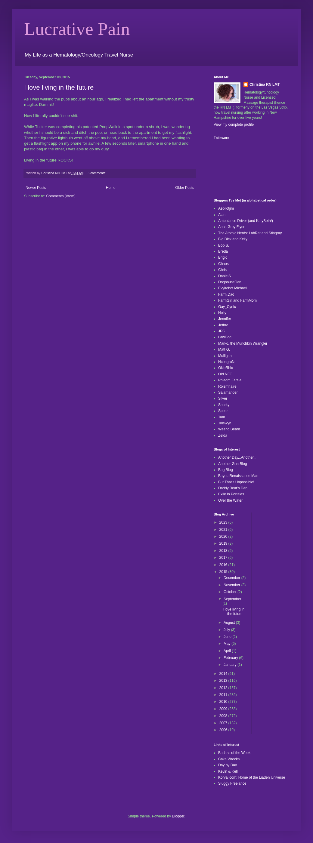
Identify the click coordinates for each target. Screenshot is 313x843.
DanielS (224, 276)
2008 (223, 716)
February (231, 658)
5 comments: (97, 173)
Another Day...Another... (237, 457)
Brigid (223, 257)
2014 (223, 674)
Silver (222, 398)
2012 (223, 688)
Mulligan (225, 356)
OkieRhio (225, 368)
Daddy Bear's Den (232, 488)
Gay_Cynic (227, 307)
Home (111, 188)
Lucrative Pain (77, 29)
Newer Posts (36, 188)
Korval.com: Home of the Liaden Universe (251, 777)
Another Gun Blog (232, 464)
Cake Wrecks (229, 759)
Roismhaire (227, 386)
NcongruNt (226, 362)
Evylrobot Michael (232, 288)
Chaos (223, 264)
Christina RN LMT (264, 84)
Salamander (228, 392)
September (232, 599)
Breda (223, 251)
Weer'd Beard (229, 429)
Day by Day (227, 765)
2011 (223, 695)
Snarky (223, 405)
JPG (221, 331)
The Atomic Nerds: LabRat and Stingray (250, 233)
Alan (221, 215)
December (232, 578)
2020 (223, 536)
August (230, 622)
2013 (223, 680)
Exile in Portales (231, 494)
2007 (223, 723)
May (227, 643)
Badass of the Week (234, 753)
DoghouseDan (229, 282)
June (228, 637)
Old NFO (225, 374)
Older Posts (184, 188)
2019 (223, 543)
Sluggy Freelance (232, 783)
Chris (222, 270)
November (232, 585)
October (230, 592)
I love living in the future (59, 87)
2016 (223, 565)
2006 (223, 730)
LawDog (224, 337)
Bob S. (223, 245)
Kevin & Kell (228, 771)
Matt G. (224, 349)
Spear (223, 411)
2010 (223, 702)
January (230, 665)
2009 (223, 709)
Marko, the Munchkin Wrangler (242, 343)
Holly (222, 313)
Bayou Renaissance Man (238, 476)
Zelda (222, 435)
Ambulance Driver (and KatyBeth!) (245, 221)
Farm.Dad (226, 294)
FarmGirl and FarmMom (237, 300)
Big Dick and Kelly (232, 239)
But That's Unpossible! (236, 482)
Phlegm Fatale (229, 380)
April (228, 651)
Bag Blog (225, 470)
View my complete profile (234, 124)
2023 (223, 522)
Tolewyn (224, 423)
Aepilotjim (226, 208)
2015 (223, 572)
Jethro (223, 325)
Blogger (178, 816)
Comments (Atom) (60, 196)
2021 (223, 530)
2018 (223, 551)
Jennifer (224, 319)
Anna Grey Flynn (231, 227)
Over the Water (230, 500)
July (227, 630)
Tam (221, 417)
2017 (223, 557)
